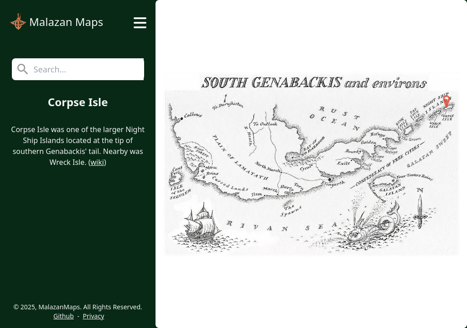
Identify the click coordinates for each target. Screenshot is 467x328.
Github (63, 316)
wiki (97, 162)
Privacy (93, 316)
